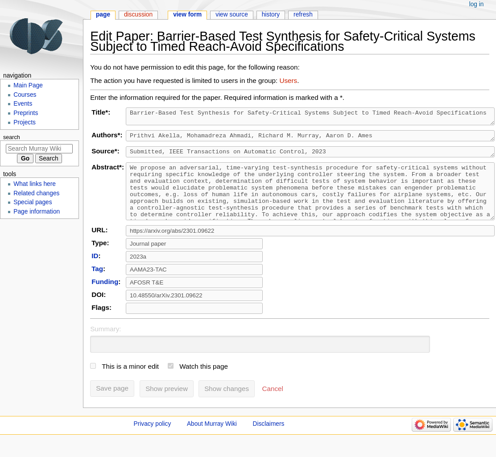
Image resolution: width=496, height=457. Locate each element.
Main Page (28, 85)
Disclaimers (269, 439)
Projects (24, 122)
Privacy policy (152, 439)
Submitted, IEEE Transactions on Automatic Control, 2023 (310, 156)
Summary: (105, 345)
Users (288, 80)
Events (22, 103)
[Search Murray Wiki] (39, 148)
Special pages (32, 202)
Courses (24, 94)
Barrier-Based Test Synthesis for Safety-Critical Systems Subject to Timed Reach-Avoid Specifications (310, 117)
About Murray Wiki (212, 439)
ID (94, 272)
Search (11, 137)
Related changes (36, 193)
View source (231, 14)
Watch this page (203, 382)
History (271, 14)
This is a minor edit (130, 382)
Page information (36, 211)
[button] (272, 404)
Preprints (25, 113)
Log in (476, 4)
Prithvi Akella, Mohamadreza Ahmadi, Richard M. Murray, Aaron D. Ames (310, 139)
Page (103, 14)
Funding (104, 297)
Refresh (303, 14)
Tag (97, 284)
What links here (34, 184)
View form (187, 14)
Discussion (138, 14)
